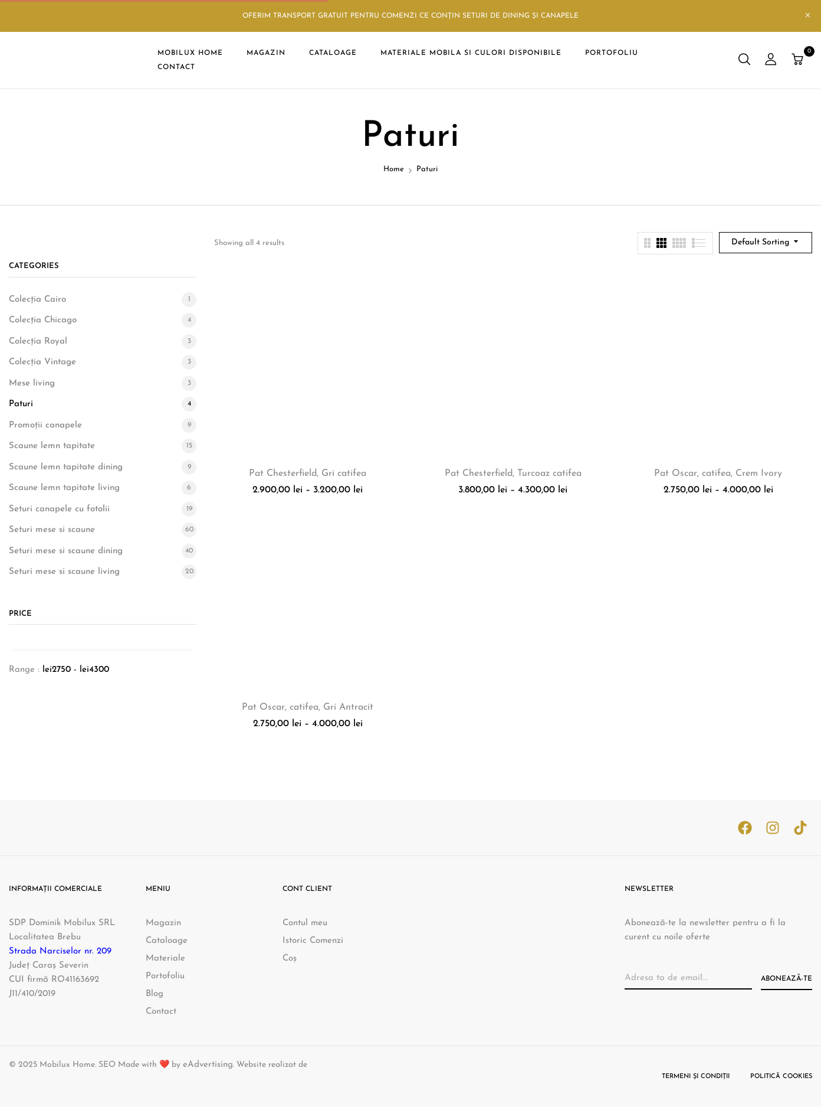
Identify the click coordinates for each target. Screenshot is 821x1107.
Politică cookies (781, 1076)
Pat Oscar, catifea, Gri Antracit (307, 707)
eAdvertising (208, 1064)
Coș (290, 958)
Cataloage (167, 940)
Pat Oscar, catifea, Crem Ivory (718, 473)
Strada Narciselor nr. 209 (60, 951)
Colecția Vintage (42, 362)
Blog (154, 994)
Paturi (21, 404)
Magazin (163, 923)
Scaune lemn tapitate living (64, 488)
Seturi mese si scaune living (64, 571)
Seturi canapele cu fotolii (59, 509)
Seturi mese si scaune (52, 529)
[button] (799, 60)
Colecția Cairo (37, 299)
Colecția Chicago (43, 320)
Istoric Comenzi (313, 940)
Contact (161, 1011)
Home (393, 169)
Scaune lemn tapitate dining (66, 467)
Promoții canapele (45, 425)
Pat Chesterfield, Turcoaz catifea (513, 473)
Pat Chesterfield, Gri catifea (307, 473)
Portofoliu (165, 976)
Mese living (32, 383)
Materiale (165, 958)
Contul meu (305, 923)
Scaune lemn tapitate (52, 446)
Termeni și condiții (696, 1076)
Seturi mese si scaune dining (66, 551)
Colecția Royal (38, 341)
